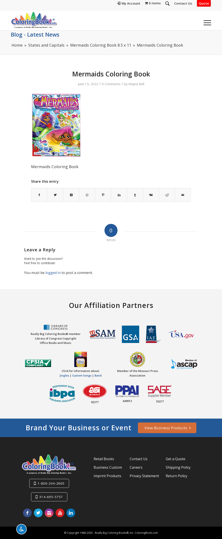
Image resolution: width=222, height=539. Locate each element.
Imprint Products (107, 475)
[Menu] (206, 21)
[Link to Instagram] (49, 513)
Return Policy (176, 475)
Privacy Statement (144, 475)
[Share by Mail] (183, 195)
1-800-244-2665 (51, 483)
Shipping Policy (178, 467)
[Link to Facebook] (27, 513)
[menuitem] (129, 4)
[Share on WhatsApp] (87, 195)
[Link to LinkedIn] (70, 513)
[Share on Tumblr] (135, 195)
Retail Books (104, 458)
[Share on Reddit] (167, 195)
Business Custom (108, 467)
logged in (53, 272)
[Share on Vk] (151, 195)
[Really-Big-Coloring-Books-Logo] (34, 20)
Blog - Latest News (35, 34)
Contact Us (138, 458)
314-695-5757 (51, 497)
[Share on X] (55, 195)
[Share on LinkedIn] (119, 195)
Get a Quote (175, 458)
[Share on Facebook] (39, 195)
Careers (136, 467)
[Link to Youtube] (60, 513)
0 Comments (111, 84)
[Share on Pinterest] (103, 195)
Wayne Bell (136, 84)
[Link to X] (38, 513)
